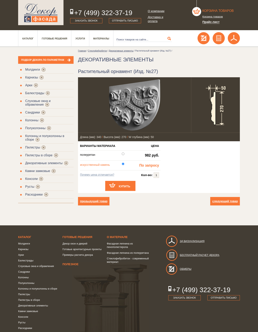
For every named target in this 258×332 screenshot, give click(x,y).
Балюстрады (34, 93)
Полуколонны (35, 128)
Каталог (27, 38)
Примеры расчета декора (77, 254)
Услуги (80, 38)
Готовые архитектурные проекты (82, 249)
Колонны (31, 120)
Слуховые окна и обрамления (38, 102)
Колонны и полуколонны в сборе (37, 288)
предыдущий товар (93, 201)
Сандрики (32, 112)
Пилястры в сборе (38, 155)
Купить (124, 186)
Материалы (101, 38)
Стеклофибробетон (97, 50)
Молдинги (32, 69)
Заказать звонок (86, 20)
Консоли (31, 178)
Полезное (70, 264)
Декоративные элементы (43, 163)
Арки (28, 85)
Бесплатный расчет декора (192, 255)
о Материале (117, 237)
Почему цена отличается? (97, 174)
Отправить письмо (125, 20)
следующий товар (225, 201)
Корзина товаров (218, 10)
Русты (29, 186)
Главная (82, 50)
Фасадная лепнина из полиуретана (128, 252)
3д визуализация (185, 241)
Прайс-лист (211, 22)
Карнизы (31, 77)
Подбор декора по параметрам (42, 60)
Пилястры (32, 147)
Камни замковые (37, 171)
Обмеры (178, 268)
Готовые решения (54, 38)
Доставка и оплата (155, 19)
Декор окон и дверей (74, 243)
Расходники (34, 194)
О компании (156, 11)
